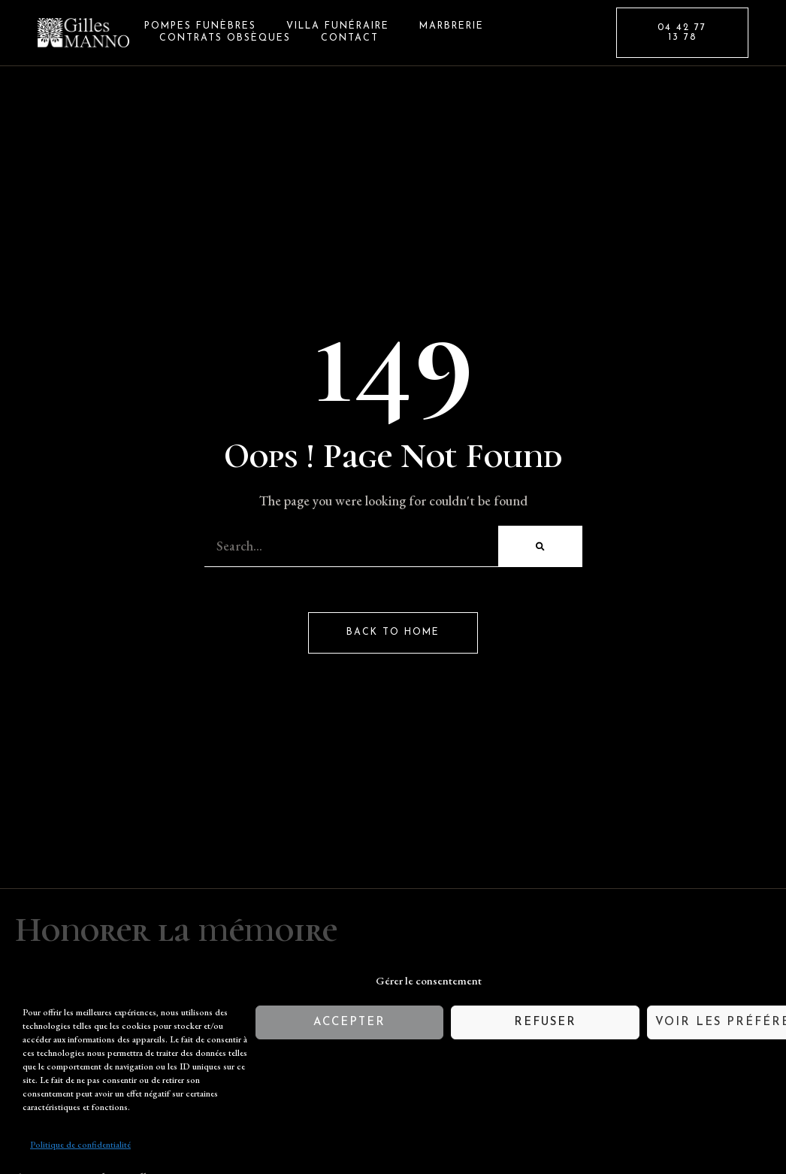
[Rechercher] (540, 546)
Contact (350, 38)
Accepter (349, 1022)
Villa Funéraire (337, 26)
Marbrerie (451, 26)
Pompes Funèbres (200, 26)
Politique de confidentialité (80, 1145)
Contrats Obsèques (225, 38)
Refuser (545, 1022)
